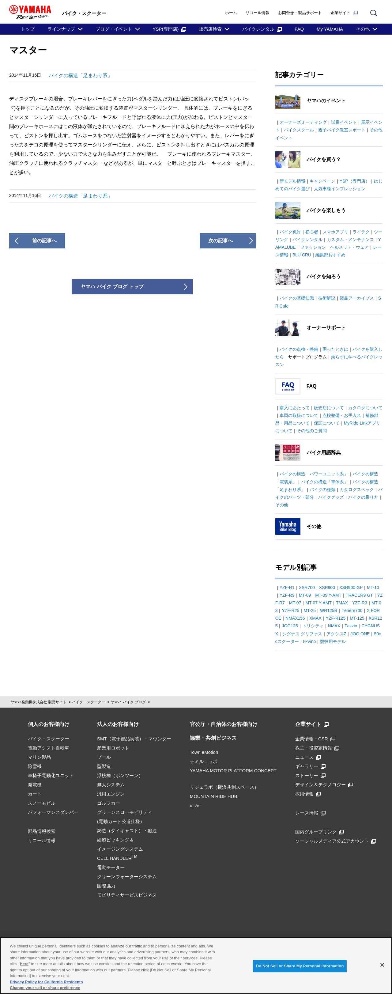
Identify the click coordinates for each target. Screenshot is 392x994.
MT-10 (373, 587)
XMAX (315, 618)
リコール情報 (258, 12)
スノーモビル (41, 803)
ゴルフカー (108, 803)
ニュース (308, 757)
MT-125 (357, 618)
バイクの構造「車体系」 (324, 481)
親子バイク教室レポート (341, 129)
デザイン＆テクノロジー (324, 784)
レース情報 (310, 812)
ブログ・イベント (114, 29)
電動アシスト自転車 (48, 747)
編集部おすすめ (330, 254)
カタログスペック (357, 489)
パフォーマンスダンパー (53, 812)
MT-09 (305, 595)
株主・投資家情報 (317, 747)
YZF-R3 (359, 602)
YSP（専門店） (355, 181)
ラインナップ (61, 29)
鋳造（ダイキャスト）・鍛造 (127, 830)
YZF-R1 (287, 587)
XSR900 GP (351, 587)
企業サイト (344, 12)
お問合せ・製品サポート (300, 12)
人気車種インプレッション (339, 188)
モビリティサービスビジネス (127, 895)
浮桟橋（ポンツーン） (120, 775)
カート (35, 793)
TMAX (342, 602)
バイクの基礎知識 (297, 298)
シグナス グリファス (302, 633)
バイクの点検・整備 (299, 349)
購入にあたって (295, 407)
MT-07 (295, 602)
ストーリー (310, 775)
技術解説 (326, 298)
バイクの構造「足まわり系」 (80, 75)
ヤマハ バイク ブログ (128, 702)
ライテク (361, 231)
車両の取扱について (299, 415)
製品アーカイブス (357, 298)
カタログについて (365, 407)
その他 (363, 29)
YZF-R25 (290, 610)
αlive (194, 805)
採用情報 (308, 793)
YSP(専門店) (169, 29)
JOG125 (290, 625)
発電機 (35, 784)
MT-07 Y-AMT (318, 602)
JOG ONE (360, 633)
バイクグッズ (331, 497)
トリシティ (313, 625)
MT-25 (309, 610)
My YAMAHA (330, 29)
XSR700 (307, 587)
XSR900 (327, 587)
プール (104, 757)
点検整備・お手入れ (341, 415)
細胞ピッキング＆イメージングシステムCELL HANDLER (120, 849)
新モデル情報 (292, 181)
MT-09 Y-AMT (328, 595)
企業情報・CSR (315, 738)
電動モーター (111, 867)
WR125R (328, 610)
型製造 (104, 766)
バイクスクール (299, 129)
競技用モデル (333, 641)
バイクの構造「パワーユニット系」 (314, 473)
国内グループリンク (319, 831)
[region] (196, 965)
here (24, 964)
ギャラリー (310, 766)
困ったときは (335, 349)
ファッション (313, 247)
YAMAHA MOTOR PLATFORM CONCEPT (233, 770)
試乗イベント (344, 122)
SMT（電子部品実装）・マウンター (134, 738)
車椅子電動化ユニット (51, 775)
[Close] (382, 965)
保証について (327, 423)
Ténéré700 (352, 610)
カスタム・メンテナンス (350, 239)
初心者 (311, 231)
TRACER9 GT (359, 595)
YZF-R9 (287, 595)
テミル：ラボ (203, 761)
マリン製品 (39, 757)
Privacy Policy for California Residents (46, 982)
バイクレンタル (262, 29)
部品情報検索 (41, 831)
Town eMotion (204, 752)
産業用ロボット (113, 747)
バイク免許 (290, 231)
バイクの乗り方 (363, 497)
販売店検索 (210, 29)
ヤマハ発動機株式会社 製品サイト (38, 702)
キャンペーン (322, 181)
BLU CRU (301, 254)
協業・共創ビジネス (213, 738)
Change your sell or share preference (45, 987)
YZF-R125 (336, 618)
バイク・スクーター (88, 702)
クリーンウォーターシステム (127, 876)
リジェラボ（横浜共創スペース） (224, 787)
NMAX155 (295, 618)
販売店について (329, 407)
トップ (28, 29)
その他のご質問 (312, 430)
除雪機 (35, 766)
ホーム (231, 12)
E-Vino (309, 641)
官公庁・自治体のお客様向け (224, 724)
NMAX (334, 625)
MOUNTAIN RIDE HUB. (214, 796)
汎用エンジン (111, 793)
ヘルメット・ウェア (349, 247)
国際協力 (106, 885)
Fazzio (351, 625)
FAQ (299, 29)
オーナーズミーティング (303, 122)
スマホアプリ (335, 231)
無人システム (111, 784)
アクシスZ (336, 633)
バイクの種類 (322, 489)
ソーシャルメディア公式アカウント (335, 841)
